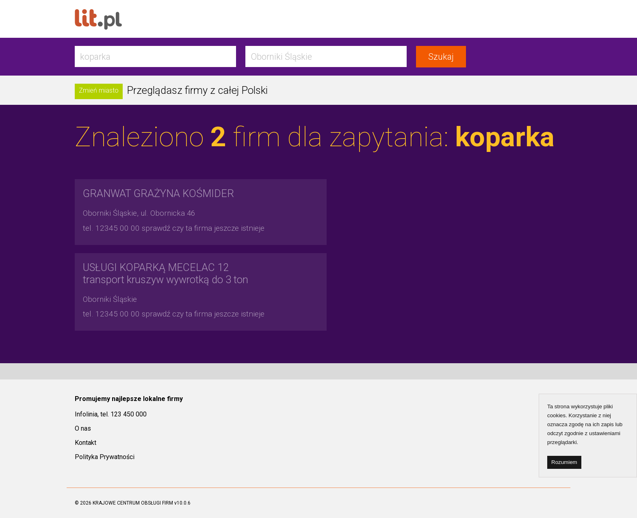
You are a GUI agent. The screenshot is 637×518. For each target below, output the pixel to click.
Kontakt (85, 442)
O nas (83, 428)
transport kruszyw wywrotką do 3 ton (165, 273)
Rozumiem (564, 462)
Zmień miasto (99, 90)
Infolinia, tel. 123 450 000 (111, 414)
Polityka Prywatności (104, 457)
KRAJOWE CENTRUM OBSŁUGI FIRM (133, 503)
